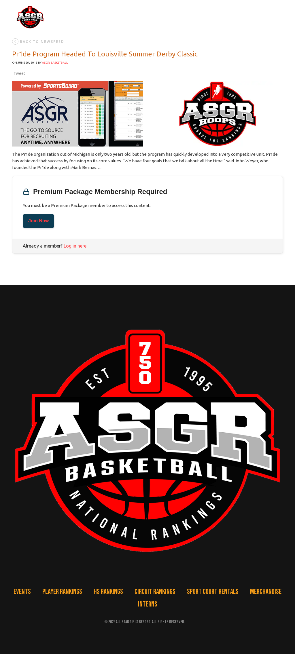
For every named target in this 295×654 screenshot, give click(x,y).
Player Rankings (62, 591)
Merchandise (265, 591)
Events (22, 591)
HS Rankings (108, 591)
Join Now (38, 220)
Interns (147, 604)
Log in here (75, 245)
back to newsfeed (38, 41)
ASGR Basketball (55, 62)
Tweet (19, 73)
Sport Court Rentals (213, 591)
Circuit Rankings (155, 591)
